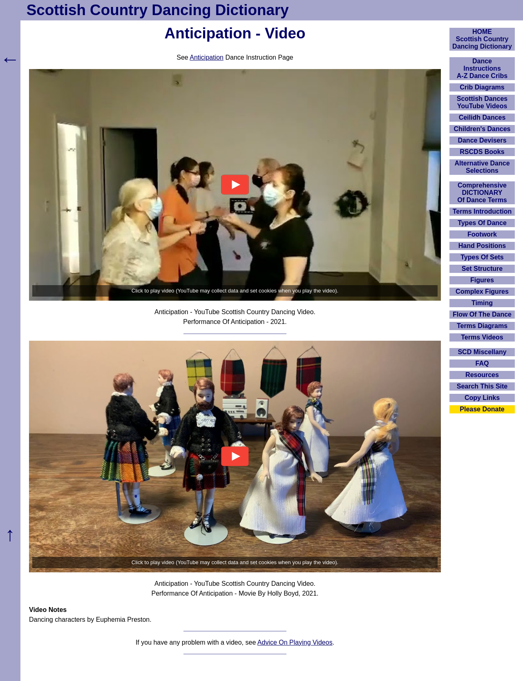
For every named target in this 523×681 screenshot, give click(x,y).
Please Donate (482, 409)
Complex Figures (482, 291)
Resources (482, 374)
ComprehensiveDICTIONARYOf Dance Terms (482, 192)
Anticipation (207, 57)
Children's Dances (482, 128)
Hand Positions (482, 245)
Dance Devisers (482, 140)
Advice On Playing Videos (295, 642)
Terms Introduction (482, 211)
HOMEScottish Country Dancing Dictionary (482, 39)
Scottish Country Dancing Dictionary (158, 10)
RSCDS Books (482, 151)
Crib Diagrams (482, 87)
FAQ (482, 363)
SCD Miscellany (482, 351)
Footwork (482, 234)
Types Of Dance (482, 222)
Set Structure (482, 268)
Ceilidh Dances (482, 117)
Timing (482, 302)
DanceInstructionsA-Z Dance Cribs (482, 68)
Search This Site (482, 386)
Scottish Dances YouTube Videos (482, 102)
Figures (482, 280)
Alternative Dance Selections (482, 167)
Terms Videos (482, 337)
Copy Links (482, 397)
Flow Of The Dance (482, 314)
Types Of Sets (482, 257)
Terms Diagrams (482, 325)
